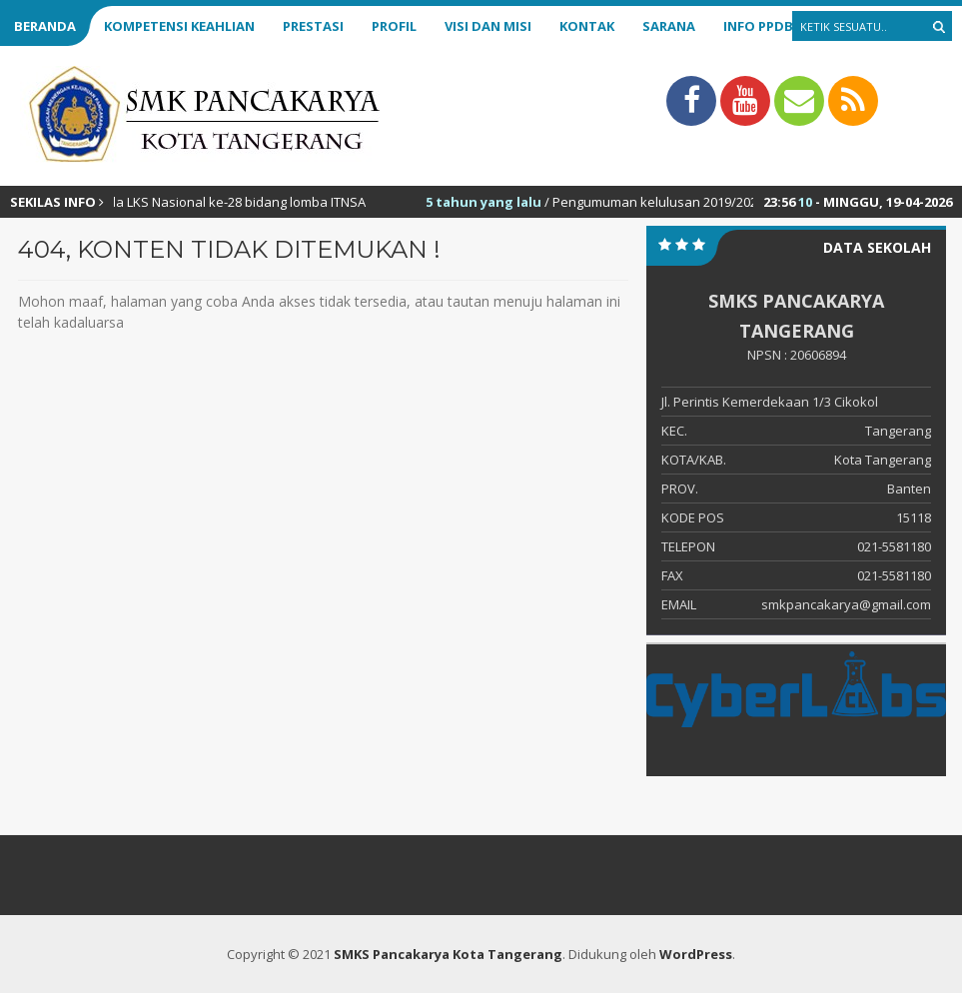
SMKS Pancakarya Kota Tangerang (448, 954)
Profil (394, 26)
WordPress (695, 954)
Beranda (45, 26)
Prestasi (313, 26)
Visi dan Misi (488, 26)
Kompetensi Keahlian (179, 26)
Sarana (668, 26)
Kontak (586, 26)
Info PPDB (758, 26)
